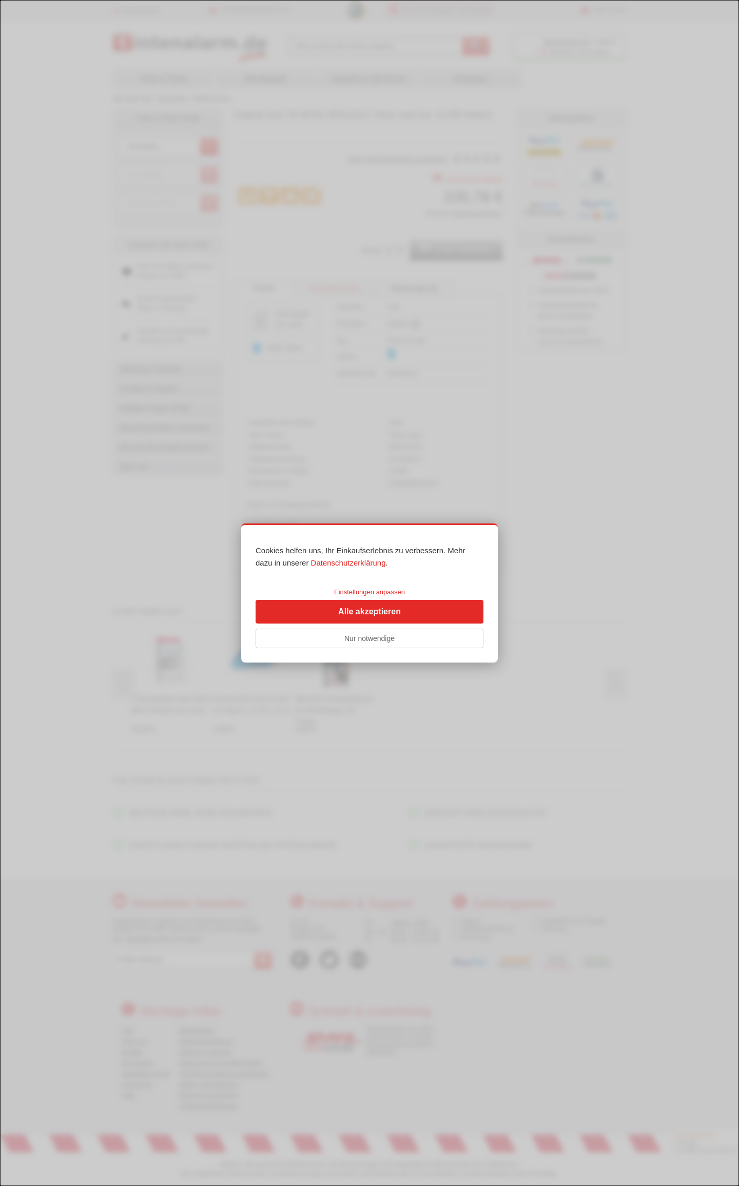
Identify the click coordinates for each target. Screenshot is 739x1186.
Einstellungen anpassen (369, 592)
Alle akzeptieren (369, 611)
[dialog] (369, 593)
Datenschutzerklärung (348, 562)
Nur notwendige (369, 638)
